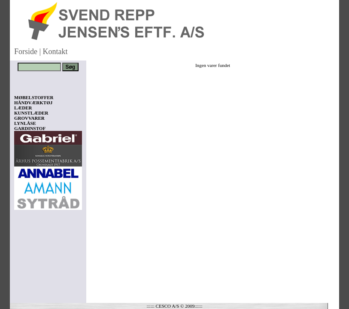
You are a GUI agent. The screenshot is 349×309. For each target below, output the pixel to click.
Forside (25, 51)
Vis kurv (26, 257)
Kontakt (55, 51)
